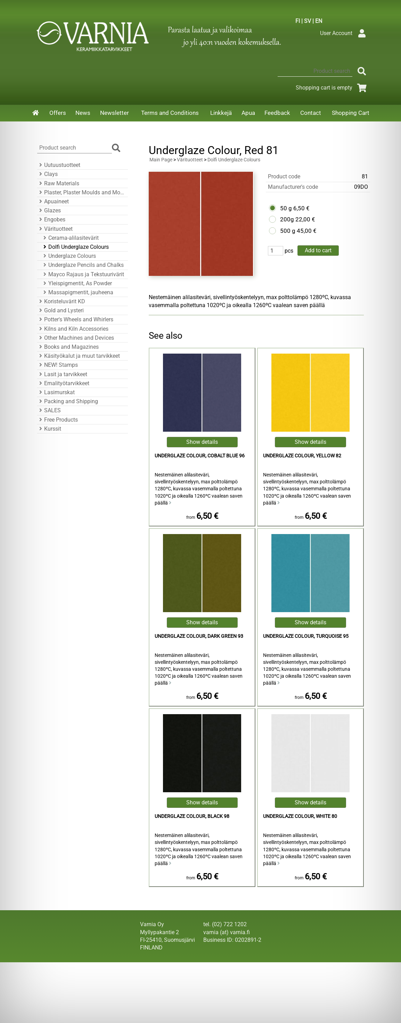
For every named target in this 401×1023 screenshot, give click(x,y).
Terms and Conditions (170, 112)
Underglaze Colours (68, 256)
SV (307, 21)
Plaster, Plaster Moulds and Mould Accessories (81, 192)
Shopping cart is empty (332, 87)
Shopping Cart (350, 112)
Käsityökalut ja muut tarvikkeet (78, 356)
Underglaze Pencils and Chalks (82, 265)
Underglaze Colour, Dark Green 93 (199, 636)
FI (297, 21)
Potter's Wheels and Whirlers (75, 319)
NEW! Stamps (57, 365)
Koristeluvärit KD (61, 301)
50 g (286, 208)
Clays (47, 174)
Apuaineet (53, 201)
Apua (248, 112)
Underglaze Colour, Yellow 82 (302, 456)
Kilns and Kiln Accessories (72, 329)
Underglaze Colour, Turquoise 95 (306, 636)
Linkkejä (221, 112)
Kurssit (49, 428)
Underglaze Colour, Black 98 (192, 816)
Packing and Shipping (67, 401)
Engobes (51, 219)
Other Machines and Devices (75, 338)
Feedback (277, 112)
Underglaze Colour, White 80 (300, 816)
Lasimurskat (56, 392)
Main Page (160, 160)
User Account (344, 33)
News (82, 112)
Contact (310, 112)
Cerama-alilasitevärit (70, 238)
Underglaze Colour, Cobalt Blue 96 (200, 456)
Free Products (57, 419)
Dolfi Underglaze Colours (75, 247)
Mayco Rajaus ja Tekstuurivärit (82, 274)
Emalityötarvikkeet (63, 383)
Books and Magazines (68, 347)
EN (318, 21)
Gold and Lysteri (60, 310)
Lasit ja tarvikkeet (62, 374)
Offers (57, 112)
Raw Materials (58, 183)
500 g (287, 230)
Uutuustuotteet (58, 165)
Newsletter (114, 112)
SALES (49, 410)
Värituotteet (55, 229)
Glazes (49, 210)
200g (287, 219)
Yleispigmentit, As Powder (76, 283)
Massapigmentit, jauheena (77, 292)
